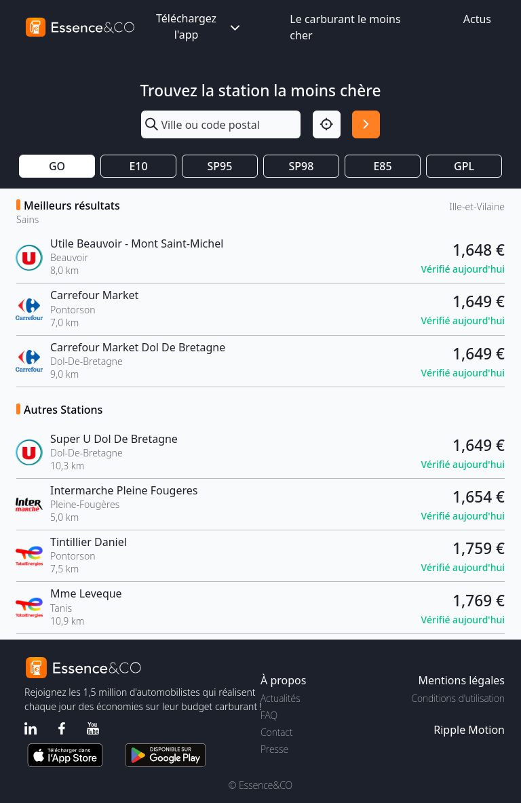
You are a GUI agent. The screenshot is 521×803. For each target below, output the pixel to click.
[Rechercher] (366, 124)
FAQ (268, 715)
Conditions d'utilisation (458, 698)
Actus (477, 19)
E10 (138, 166)
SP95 (220, 166)
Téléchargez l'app (199, 26)
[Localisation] (327, 124)
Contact (276, 732)
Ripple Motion (469, 729)
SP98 (301, 166)
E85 (382, 166)
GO (57, 166)
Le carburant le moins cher (345, 27)
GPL (464, 166)
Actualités (280, 698)
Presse (274, 749)
